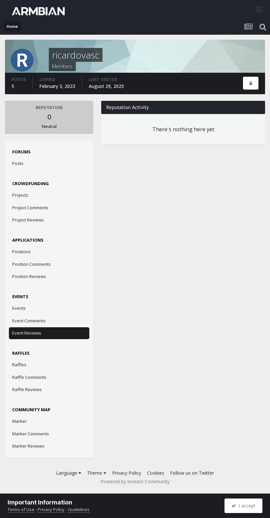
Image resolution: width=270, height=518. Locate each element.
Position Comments (31, 264)
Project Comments (30, 208)
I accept (243, 505)
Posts (17, 163)
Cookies (155, 473)
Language (68, 473)
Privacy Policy (126, 473)
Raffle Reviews (27, 389)
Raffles (19, 365)
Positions (21, 252)
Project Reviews (28, 220)
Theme (96, 473)
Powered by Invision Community (135, 481)
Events (19, 308)
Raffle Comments (29, 377)
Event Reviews (26, 333)
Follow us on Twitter (192, 473)
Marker (19, 421)
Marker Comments (30, 434)
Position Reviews (29, 276)
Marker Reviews (28, 446)
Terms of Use (21, 509)
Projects (20, 195)
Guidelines (79, 509)
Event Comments (29, 321)
